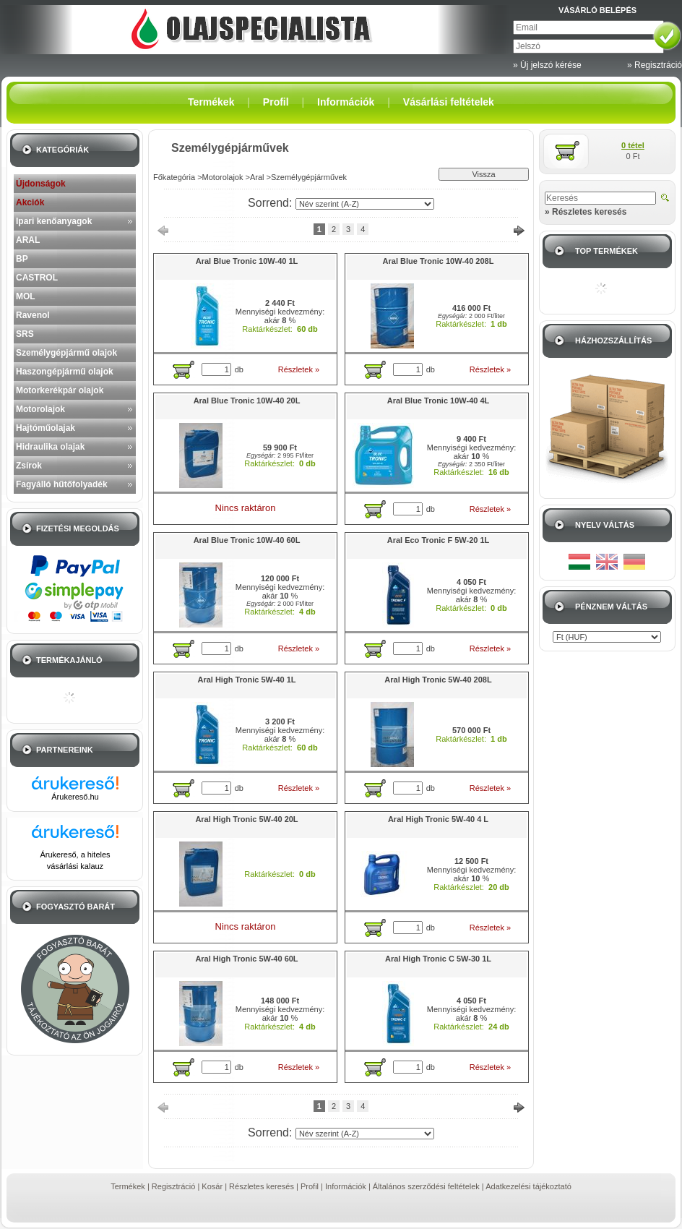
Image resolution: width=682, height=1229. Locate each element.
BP (22, 259)
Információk (345, 1186)
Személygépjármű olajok (66, 353)
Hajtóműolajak (45, 428)
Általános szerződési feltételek (426, 1186)
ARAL (28, 240)
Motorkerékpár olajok (59, 390)
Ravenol (33, 315)
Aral (257, 177)
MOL (25, 296)
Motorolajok (40, 409)
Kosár (212, 1186)
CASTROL (37, 278)
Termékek (128, 1186)
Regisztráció (174, 1186)
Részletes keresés (261, 1186)
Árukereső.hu (74, 796)
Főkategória (174, 177)
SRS (25, 334)
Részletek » (298, 369)
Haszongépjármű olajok (64, 372)
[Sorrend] (364, 204)
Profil (310, 1186)
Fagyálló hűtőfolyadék (62, 484)
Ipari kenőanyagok (54, 221)
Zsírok (29, 466)
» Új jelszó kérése (547, 65)
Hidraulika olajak (50, 447)
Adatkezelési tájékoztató (528, 1186)
